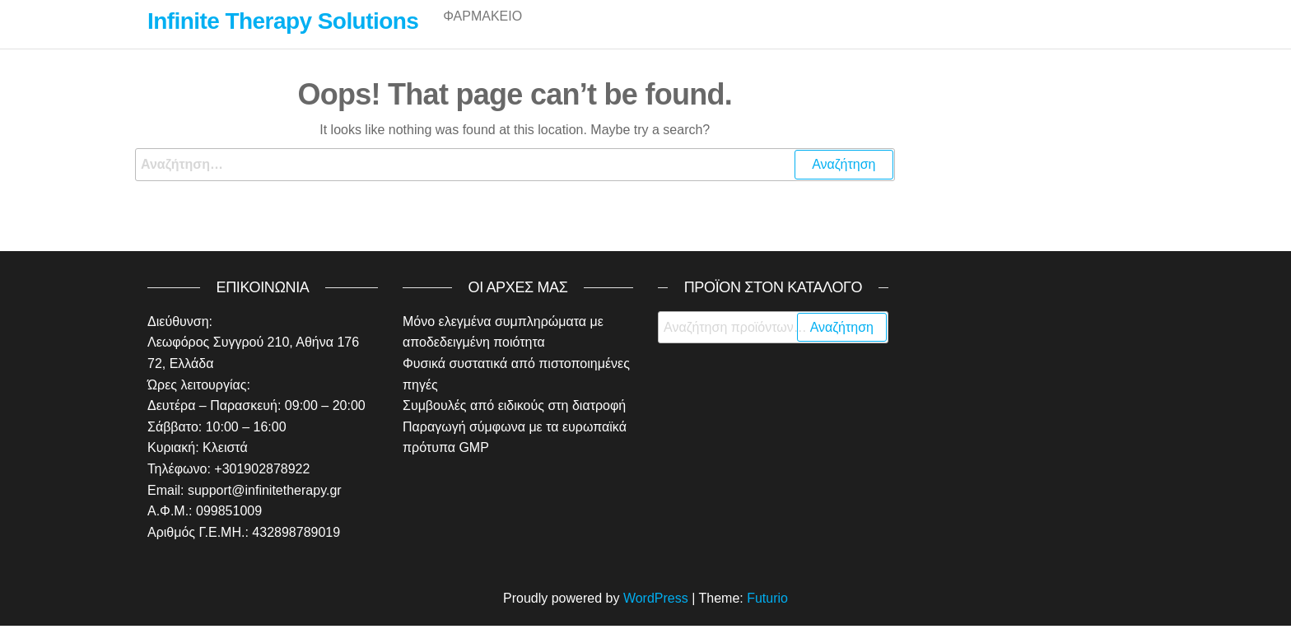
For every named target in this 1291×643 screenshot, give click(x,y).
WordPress (655, 615)
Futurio (767, 615)
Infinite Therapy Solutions (282, 21)
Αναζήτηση (842, 345)
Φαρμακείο (482, 33)
